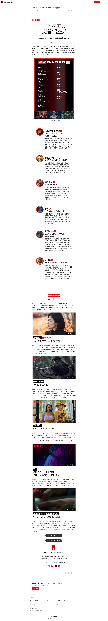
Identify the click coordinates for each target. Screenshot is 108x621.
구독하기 (97, 2)
